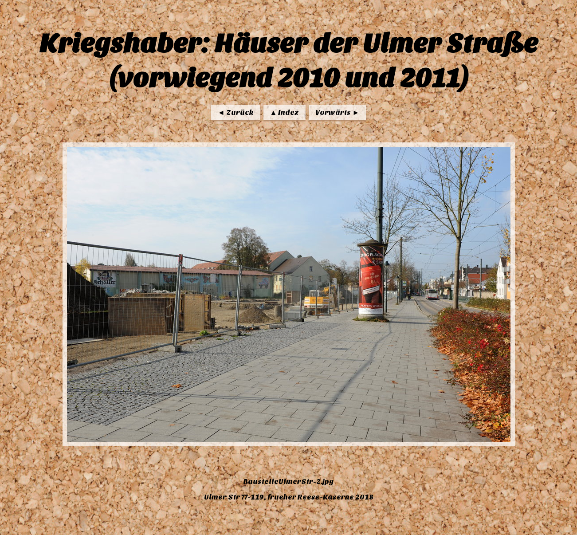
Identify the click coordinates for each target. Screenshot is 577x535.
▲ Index (284, 112)
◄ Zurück (236, 112)
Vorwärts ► (337, 112)
